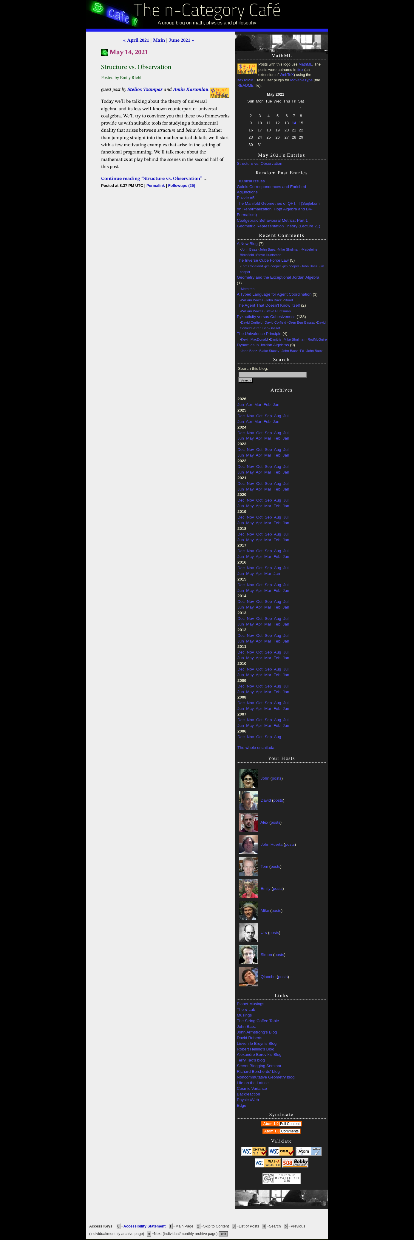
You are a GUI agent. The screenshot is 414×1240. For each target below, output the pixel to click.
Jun (240, 404)
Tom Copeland (252, 266)
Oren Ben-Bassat (301, 322)
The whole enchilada (255, 747)
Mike (265, 910)
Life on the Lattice (253, 1083)
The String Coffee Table (258, 1021)
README (245, 85)
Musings (244, 1015)
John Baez (249, 249)
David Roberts (249, 1038)
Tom (264, 866)
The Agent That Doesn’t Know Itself (268, 305)
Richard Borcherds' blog (258, 1071)
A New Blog (247, 243)
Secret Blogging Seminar (259, 1066)
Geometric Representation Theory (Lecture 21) (278, 226)
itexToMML (246, 80)
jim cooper (273, 266)
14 (294, 123)
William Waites (252, 300)
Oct (259, 416)
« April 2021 (136, 40)
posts (276, 778)
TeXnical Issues (251, 181)
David (266, 800)
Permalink (155, 185)
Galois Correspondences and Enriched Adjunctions (271, 189)
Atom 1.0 (282, 1124)
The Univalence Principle (259, 333)
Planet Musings (250, 1004)
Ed (302, 351)
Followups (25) (181, 185)
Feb (267, 404)
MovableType (301, 80)
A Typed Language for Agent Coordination (274, 294)
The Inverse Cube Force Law (263, 260)
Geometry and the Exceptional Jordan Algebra (278, 277)
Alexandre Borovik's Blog (259, 1054)
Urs (264, 932)
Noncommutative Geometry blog (266, 1077)
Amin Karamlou (190, 89)
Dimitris (275, 339)
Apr (249, 404)
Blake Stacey (269, 351)
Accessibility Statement (144, 1226)
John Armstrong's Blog (257, 1032)
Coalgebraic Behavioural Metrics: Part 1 (272, 220)
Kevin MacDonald (254, 339)
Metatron (247, 289)
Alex (264, 822)
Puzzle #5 (245, 197)
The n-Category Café (207, 11)
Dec (241, 416)
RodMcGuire (317, 339)
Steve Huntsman (269, 255)
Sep (268, 416)
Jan (276, 404)
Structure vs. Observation (259, 163)
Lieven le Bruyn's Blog (256, 1043)
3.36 (287, 1180)
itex (300, 70)
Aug (277, 416)
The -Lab (246, 1009)
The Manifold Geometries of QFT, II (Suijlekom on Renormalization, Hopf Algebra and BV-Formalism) (278, 209)
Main (159, 40)
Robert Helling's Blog (255, 1049)
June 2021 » (181, 40)
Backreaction (248, 1094)
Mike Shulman (288, 249)
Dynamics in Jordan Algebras (263, 345)
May (250, 438)
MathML (305, 64)
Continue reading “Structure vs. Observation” (151, 178)
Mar (257, 404)
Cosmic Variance (252, 1088)
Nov (250, 416)
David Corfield (251, 322)
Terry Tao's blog (251, 1060)
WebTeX (286, 75)
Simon (266, 954)
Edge (241, 1105)
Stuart (288, 300)
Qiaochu (268, 976)
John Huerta (272, 844)
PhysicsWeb (248, 1100)
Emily (266, 888)
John (265, 778)
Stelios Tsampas (145, 89)
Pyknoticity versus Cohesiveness (266, 316)
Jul (285, 416)
